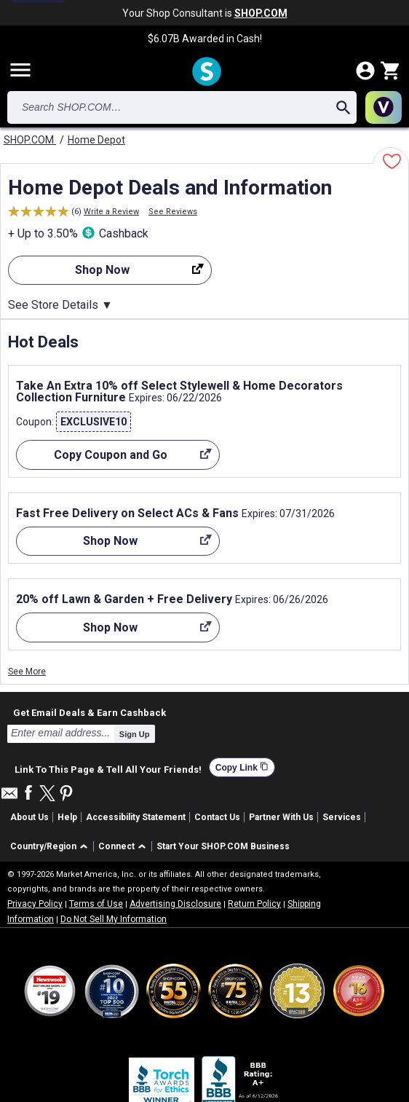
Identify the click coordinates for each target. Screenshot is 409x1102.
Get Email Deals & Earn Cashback (89, 712)
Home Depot (96, 140)
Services (341, 817)
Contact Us (217, 817)
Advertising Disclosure (175, 904)
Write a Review (111, 211)
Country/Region (43, 846)
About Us (29, 817)
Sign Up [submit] (134, 734)
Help (67, 817)
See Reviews (172, 211)
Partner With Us (281, 817)
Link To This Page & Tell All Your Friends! (108, 768)
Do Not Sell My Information (113, 919)
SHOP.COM (30, 140)
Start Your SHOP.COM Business (223, 846)
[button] (51, 846)
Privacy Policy (35, 904)
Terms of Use (96, 904)
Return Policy (254, 904)
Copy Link (242, 767)
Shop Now (106, 274)
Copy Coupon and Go (114, 459)
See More (27, 671)
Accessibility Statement (136, 817)
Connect (116, 846)
